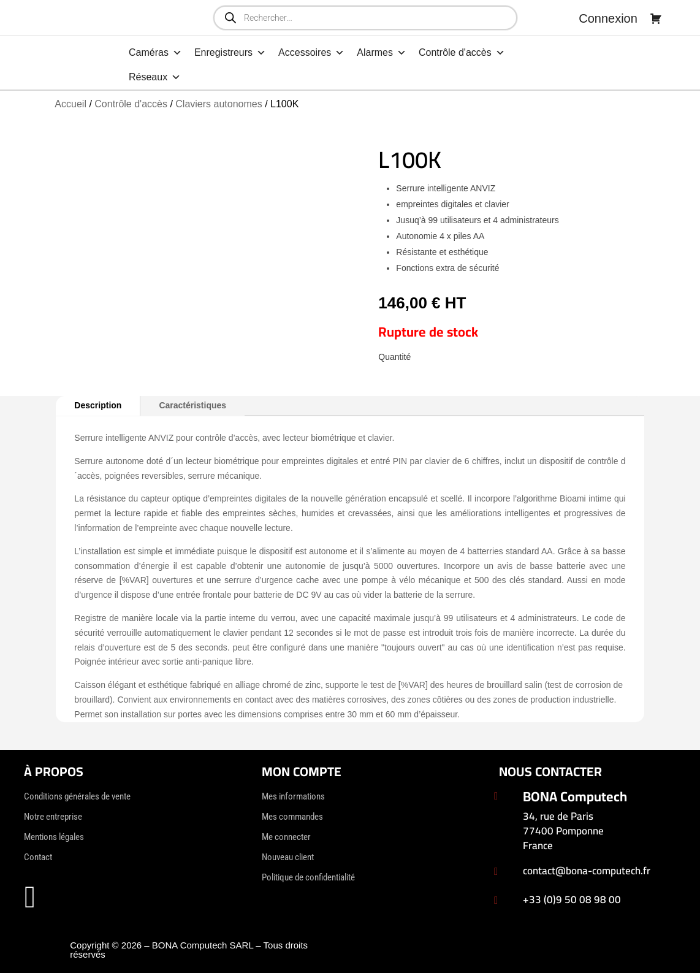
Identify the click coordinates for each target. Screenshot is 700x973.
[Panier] (656, 18)
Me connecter (286, 836)
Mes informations (293, 796)
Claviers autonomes (218, 104)
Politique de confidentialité (308, 877)
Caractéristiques (192, 405)
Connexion (608, 18)
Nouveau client (288, 857)
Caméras (155, 52)
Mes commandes (292, 816)
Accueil (70, 104)
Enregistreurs (230, 52)
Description (97, 405)
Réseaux (155, 77)
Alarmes (381, 52)
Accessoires (311, 52)
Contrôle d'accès (462, 52)
